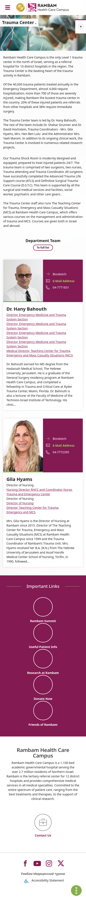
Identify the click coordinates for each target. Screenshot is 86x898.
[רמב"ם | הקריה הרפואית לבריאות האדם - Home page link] (48, 8)
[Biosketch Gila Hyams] (23, 445)
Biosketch (59, 274)
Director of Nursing (20, 503)
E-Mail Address (64, 281)
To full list (43, 247)
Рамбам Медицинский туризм (43, 874)
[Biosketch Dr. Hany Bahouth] (23, 280)
